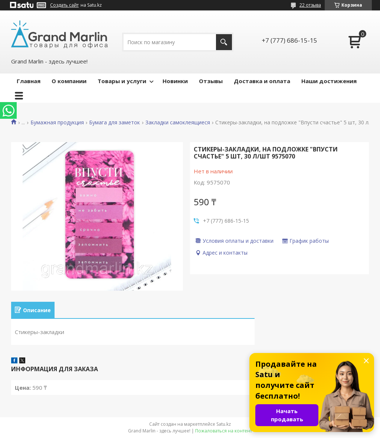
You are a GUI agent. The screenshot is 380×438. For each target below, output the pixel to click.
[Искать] (224, 42)
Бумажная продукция (57, 122)
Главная (28, 81)
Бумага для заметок (114, 122)
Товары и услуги (122, 81)
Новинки (175, 81)
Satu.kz (223, 424)
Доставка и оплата (262, 81)
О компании (69, 81)
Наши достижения (329, 81)
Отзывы (211, 81)
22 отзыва (310, 5)
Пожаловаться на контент (223, 431)
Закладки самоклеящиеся (177, 122)
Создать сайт (64, 5)
